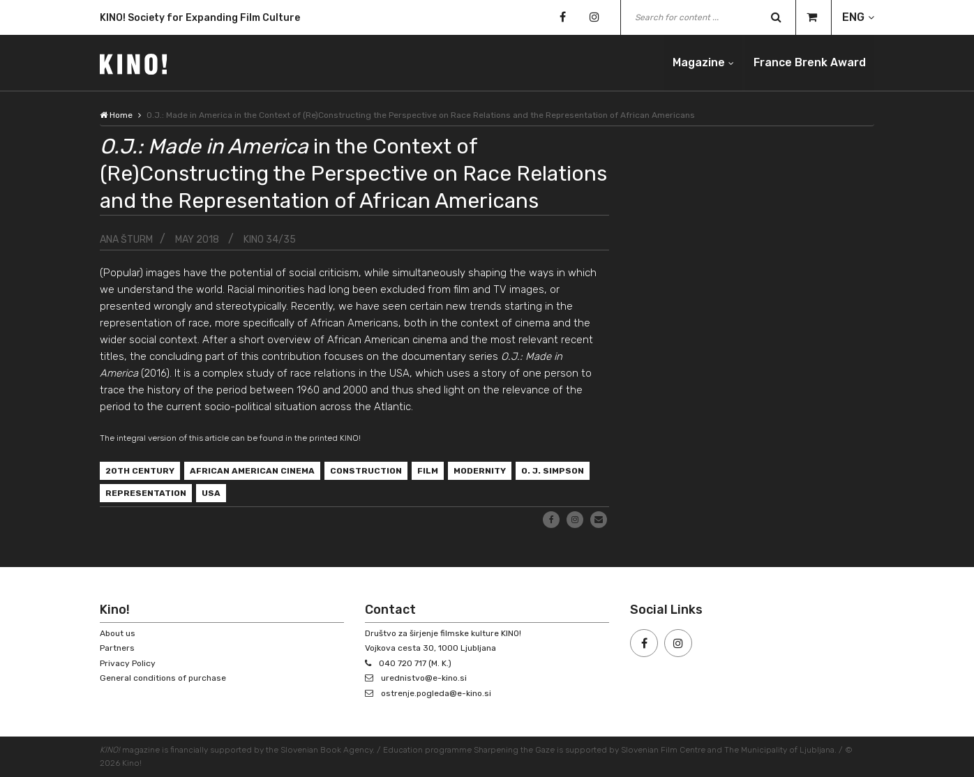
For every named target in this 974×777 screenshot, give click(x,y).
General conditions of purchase (163, 678)
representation (145, 493)
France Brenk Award (810, 62)
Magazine (699, 62)
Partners (117, 648)
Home (116, 115)
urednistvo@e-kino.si (424, 678)
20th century (139, 471)
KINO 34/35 (270, 240)
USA (211, 493)
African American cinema (252, 471)
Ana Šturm (126, 240)
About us (117, 633)
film (427, 471)
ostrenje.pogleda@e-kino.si (436, 693)
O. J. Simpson (552, 471)
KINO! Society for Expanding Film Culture (200, 18)
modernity (480, 471)
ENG (853, 17)
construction (366, 471)
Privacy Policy (128, 663)
